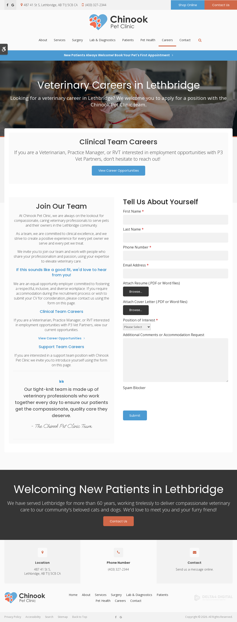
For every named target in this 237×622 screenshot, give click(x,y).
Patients (128, 40)
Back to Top (79, 617)
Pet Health (147, 40)
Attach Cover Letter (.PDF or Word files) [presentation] (155, 301)
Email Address (136, 265)
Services (59, 40)
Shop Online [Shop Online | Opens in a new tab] (188, 5)
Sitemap (63, 617)
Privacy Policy (12, 617)
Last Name (133, 229)
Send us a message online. (194, 569)
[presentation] (148, 397)
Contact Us (221, 5)
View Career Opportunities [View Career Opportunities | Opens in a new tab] (118, 170)
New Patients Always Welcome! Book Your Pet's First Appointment (117, 55)
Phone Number (137, 247)
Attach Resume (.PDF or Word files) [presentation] (151, 283)
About (43, 40)
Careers (167, 40)
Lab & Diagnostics (102, 40)
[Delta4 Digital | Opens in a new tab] (207, 598)
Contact (185, 40)
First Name (133, 211)
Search (49, 617)
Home (73, 595)
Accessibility (33, 617)
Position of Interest (140, 320)
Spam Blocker (134, 387)
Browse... (135, 291)
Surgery (77, 40)
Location (42, 562)
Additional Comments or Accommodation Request (163, 334)
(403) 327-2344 (95, 5)
